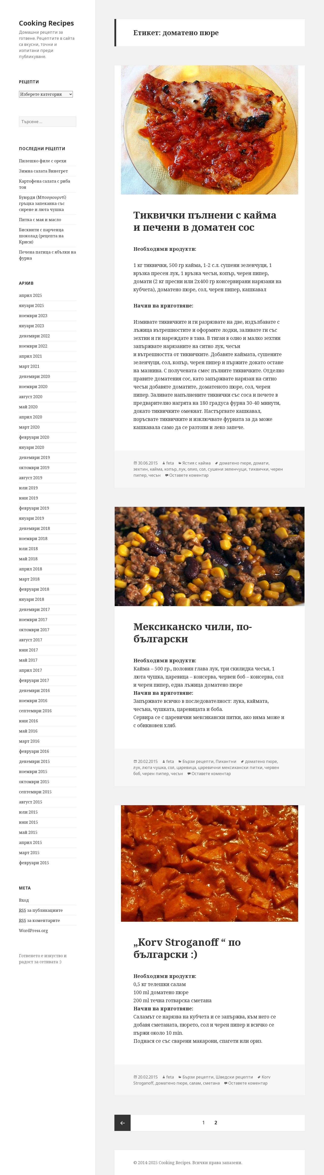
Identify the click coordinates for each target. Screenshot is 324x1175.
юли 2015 (28, 812)
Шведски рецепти (234, 1077)
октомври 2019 (34, 467)
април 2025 (30, 295)
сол (202, 469)
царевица (186, 767)
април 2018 (30, 569)
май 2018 (28, 559)
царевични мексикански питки (230, 767)
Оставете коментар (189, 475)
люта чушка (154, 767)
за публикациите (41, 910)
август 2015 (30, 802)
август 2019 (30, 477)
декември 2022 (34, 336)
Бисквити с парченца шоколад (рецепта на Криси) (41, 236)
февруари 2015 (34, 862)
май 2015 (28, 832)
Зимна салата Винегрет (43, 171)
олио (192, 469)
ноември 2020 (33, 386)
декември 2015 (34, 761)
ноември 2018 (33, 538)
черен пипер (155, 773)
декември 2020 (34, 376)
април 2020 (30, 417)
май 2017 (28, 660)
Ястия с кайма (197, 463)
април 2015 (30, 842)
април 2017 (30, 670)
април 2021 (30, 356)
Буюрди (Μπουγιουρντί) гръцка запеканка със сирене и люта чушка (42, 203)
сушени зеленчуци (227, 469)
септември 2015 (35, 792)
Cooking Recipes (46, 23)
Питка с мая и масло (40, 219)
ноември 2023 (33, 315)
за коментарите (39, 920)
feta (170, 463)
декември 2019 (34, 457)
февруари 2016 (34, 751)
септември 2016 (35, 711)
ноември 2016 (33, 700)
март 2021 (29, 366)
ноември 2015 (33, 771)
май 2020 (28, 407)
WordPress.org (33, 930)
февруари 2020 (34, 437)
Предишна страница (122, 1123)
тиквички (259, 469)
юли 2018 (28, 548)
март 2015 (29, 852)
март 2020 (29, 427)
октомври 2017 (34, 629)
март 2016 (29, 741)
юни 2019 (28, 498)
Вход (24, 900)
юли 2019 (28, 488)
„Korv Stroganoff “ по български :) (187, 948)
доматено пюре (235, 463)
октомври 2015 (34, 781)
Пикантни (226, 761)
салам (195, 1083)
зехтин (140, 469)
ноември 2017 (33, 619)
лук (182, 469)
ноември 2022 (33, 346)
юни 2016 (28, 721)
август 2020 (30, 396)
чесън (155, 475)
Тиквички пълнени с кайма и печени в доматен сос (205, 221)
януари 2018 (31, 599)
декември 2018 (34, 528)
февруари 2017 (34, 680)
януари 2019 (31, 518)
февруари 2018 (34, 589)
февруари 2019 (34, 508)
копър (170, 469)
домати (261, 463)
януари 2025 (31, 305)
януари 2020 (31, 447)
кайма (156, 469)
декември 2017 (34, 609)
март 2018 (29, 579)
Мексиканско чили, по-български (192, 632)
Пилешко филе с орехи (42, 161)
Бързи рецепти (198, 761)
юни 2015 (28, 822)
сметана (211, 1083)
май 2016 (28, 731)
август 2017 (30, 640)
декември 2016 (34, 690)
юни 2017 (28, 650)
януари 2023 (31, 326)
